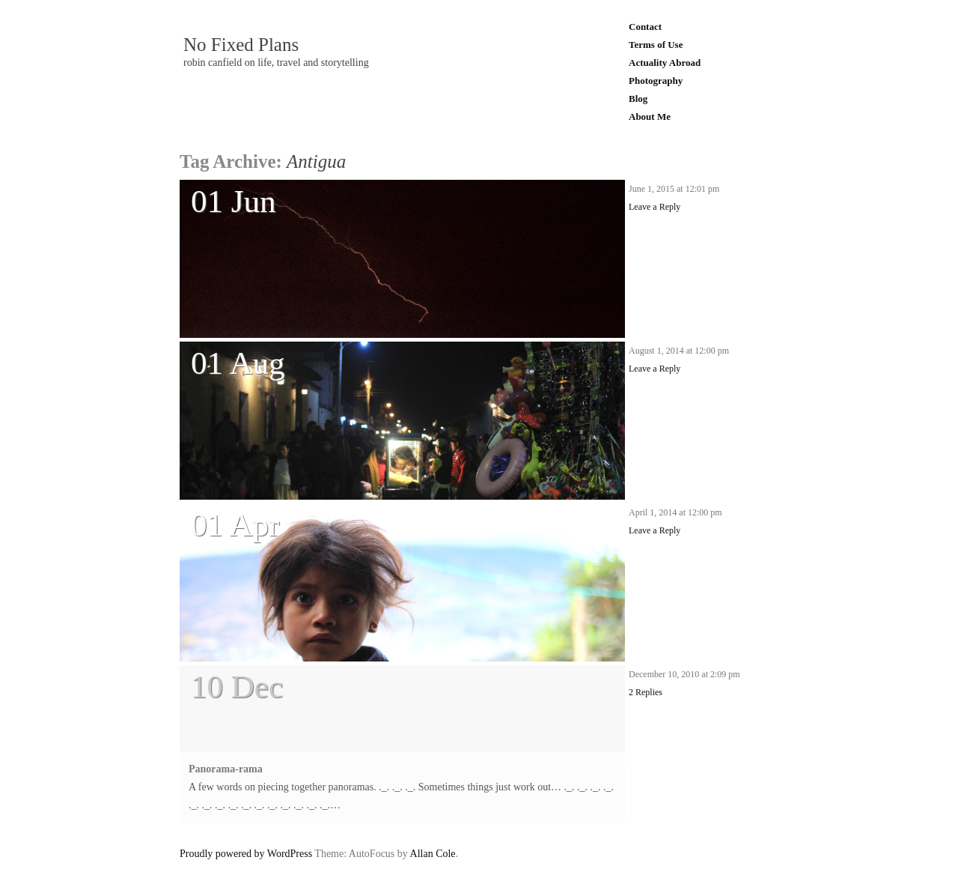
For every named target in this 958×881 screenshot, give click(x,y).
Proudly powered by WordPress (246, 853)
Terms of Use (656, 44)
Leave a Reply (654, 207)
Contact (645, 26)
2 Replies (645, 692)
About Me (650, 116)
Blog (638, 98)
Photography (656, 80)
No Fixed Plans (241, 45)
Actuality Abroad (665, 62)
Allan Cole (433, 853)
